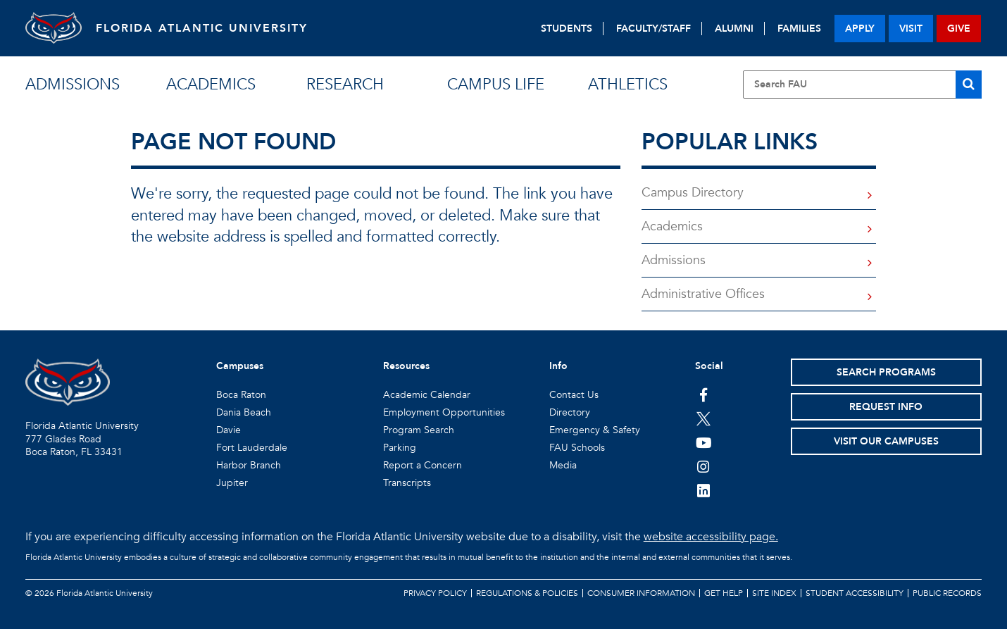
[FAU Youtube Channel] (704, 442)
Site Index (774, 593)
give (958, 28)
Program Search (418, 430)
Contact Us (574, 394)
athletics (628, 84)
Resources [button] (406, 366)
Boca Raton (241, 394)
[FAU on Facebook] (704, 394)
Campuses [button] (239, 366)
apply (860, 28)
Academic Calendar (426, 394)
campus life (495, 84)
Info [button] (558, 366)
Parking (399, 447)
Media (563, 465)
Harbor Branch (248, 465)
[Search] (969, 84)
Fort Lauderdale (251, 447)
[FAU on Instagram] (704, 466)
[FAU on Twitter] (704, 418)
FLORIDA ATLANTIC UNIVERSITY (202, 28)
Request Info (885, 406)
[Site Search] (862, 84)
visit (910, 28)
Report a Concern (422, 465)
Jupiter (232, 483)
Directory (569, 412)
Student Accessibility (854, 593)
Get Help (723, 593)
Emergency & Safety (594, 430)
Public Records (947, 593)
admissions (72, 84)
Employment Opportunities (444, 412)
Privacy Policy (435, 593)
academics (211, 84)
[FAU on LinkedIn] (704, 490)
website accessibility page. (711, 536)
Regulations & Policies (527, 593)
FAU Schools (577, 447)
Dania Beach (243, 412)
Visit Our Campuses (886, 441)
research (345, 84)
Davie (228, 430)
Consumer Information (641, 593)
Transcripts (407, 483)
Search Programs (886, 372)
